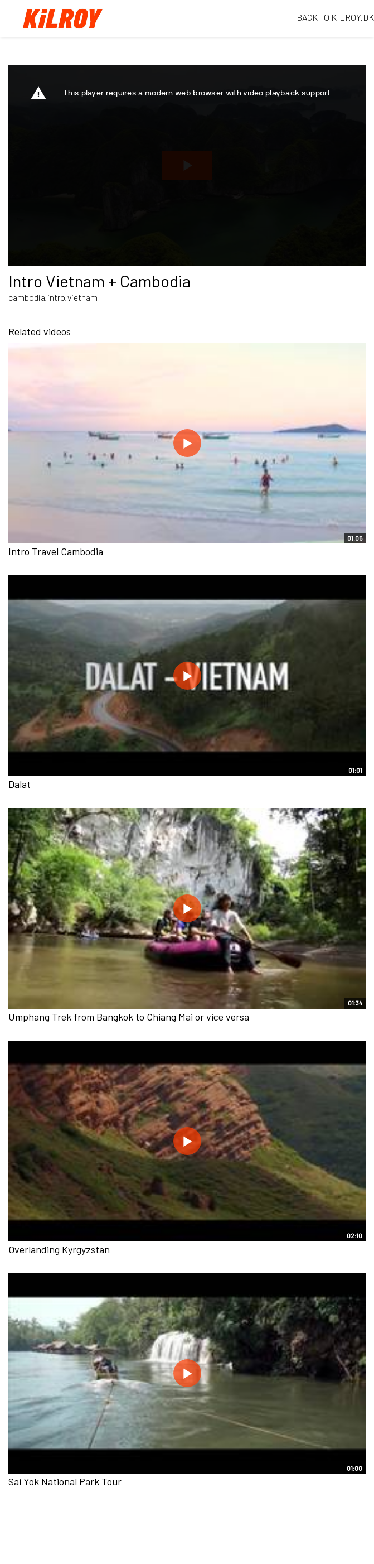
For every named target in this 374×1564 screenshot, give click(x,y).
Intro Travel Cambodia (55, 551)
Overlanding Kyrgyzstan (59, 1249)
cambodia (26, 297)
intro (56, 297)
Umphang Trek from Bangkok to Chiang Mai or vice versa (128, 1016)
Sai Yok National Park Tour (65, 1481)
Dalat (19, 784)
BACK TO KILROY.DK (335, 17)
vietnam (82, 297)
